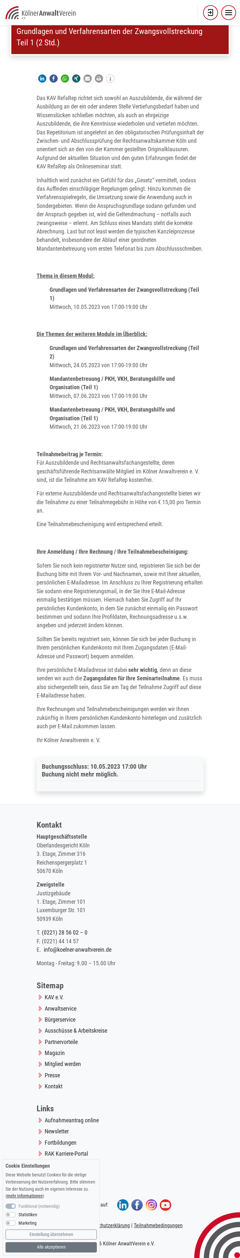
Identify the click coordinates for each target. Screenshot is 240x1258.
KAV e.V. (54, 997)
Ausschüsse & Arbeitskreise (76, 1030)
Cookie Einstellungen (28, 1166)
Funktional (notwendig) (39, 1206)
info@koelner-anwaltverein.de (77, 949)
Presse (52, 1075)
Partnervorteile (61, 1042)
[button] (210, 12)
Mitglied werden (63, 1064)
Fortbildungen (60, 1142)
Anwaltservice (60, 1008)
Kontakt (54, 1086)
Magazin (55, 1053)
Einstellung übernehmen (51, 1234)
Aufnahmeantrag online (72, 1120)
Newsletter (57, 1131)
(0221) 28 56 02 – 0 (64, 932)
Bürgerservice (60, 1019)
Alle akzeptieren (51, 1247)
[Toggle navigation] (228, 12)
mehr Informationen (25, 1196)
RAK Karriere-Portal (66, 1153)
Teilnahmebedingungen (158, 1225)
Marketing (27, 1223)
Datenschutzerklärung (107, 1225)
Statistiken (27, 1215)
